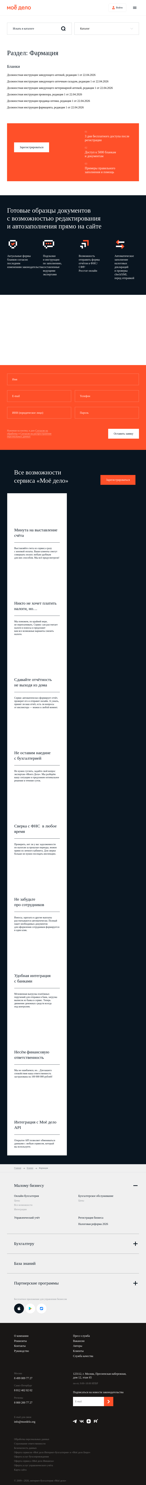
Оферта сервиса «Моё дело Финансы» (34, 1459)
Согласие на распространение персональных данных (29, 435)
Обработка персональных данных (31, 1438)
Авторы (77, 1344)
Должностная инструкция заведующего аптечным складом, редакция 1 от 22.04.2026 (57, 81)
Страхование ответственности (30, 1442)
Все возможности (23, 1205)
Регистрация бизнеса (90, 1216)
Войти (119, 7)
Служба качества (83, 1354)
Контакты (20, 1344)
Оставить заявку (123, 433)
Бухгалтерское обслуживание (95, 1195)
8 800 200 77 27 (23, 1401)
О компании (21, 1334)
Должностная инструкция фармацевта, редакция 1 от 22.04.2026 (45, 107)
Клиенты (78, 1349)
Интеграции (20, 1209)
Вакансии (78, 1339)
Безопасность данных (25, 1446)
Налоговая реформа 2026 (93, 1223)
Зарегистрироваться (31, 147)
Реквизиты (20, 1339)
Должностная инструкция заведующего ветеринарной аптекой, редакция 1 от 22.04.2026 (60, 87)
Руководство (21, 1349)
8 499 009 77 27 (23, 1376)
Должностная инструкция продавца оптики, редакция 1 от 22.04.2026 (48, 100)
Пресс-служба (81, 1334)
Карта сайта (20, 1468)
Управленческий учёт (27, 1216)
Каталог (85, 28)
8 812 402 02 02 (23, 1388)
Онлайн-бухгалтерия (26, 1195)
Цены (17, 1200)
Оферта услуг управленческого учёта (33, 1464)
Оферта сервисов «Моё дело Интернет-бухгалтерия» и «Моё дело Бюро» (52, 1451)
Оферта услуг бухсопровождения (31, 1455)
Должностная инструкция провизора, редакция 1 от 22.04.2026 (44, 94)
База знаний (25, 1262)
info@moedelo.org (24, 1420)
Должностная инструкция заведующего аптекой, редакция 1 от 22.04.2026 (51, 74)
